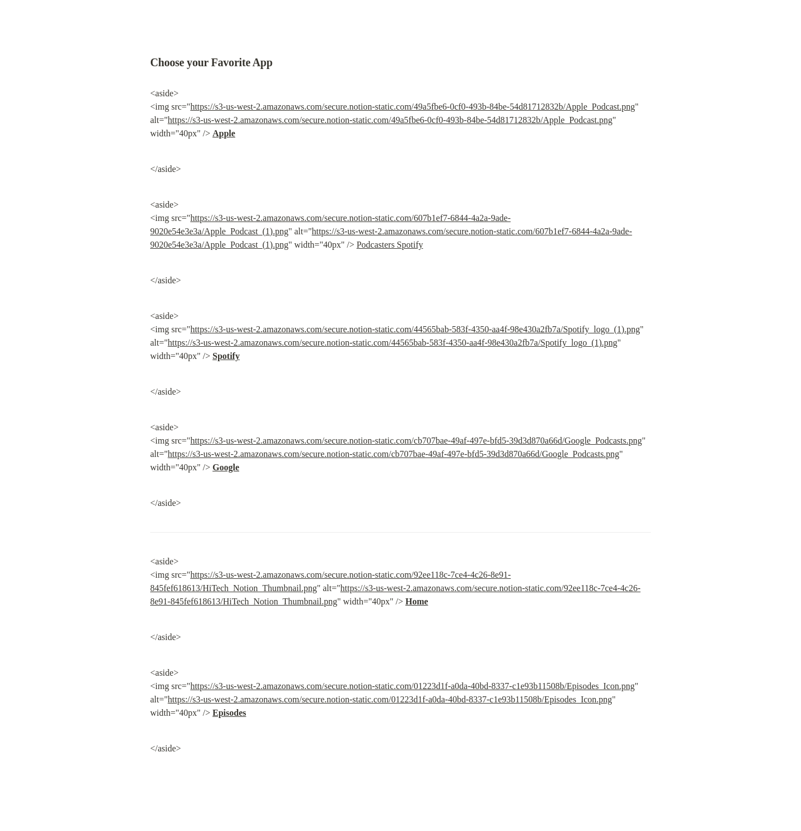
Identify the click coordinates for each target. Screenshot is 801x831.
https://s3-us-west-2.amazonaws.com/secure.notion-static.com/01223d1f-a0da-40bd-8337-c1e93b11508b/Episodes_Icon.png (412, 686)
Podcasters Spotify (390, 244)
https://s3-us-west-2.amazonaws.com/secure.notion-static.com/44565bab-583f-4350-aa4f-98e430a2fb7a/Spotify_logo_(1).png (415, 329)
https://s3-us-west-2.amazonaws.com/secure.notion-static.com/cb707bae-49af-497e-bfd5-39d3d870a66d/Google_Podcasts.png (416, 440)
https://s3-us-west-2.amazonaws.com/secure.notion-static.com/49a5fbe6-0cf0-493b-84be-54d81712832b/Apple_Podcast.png (412, 106)
